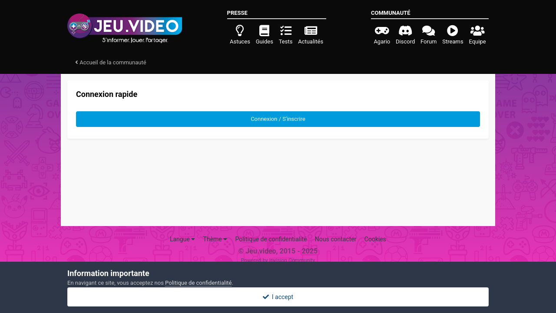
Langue (182, 239)
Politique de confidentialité (271, 239)
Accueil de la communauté (110, 62)
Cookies (375, 239)
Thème (215, 239)
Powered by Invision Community (278, 260)
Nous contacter (336, 239)
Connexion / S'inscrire (278, 119)
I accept (278, 296)
